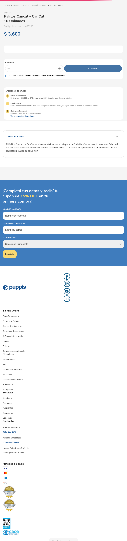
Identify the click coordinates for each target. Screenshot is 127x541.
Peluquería (7, 403)
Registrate (9, 254)
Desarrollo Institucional (13, 380)
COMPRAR (93, 68)
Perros (16, 5)
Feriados (6, 346)
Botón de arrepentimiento (14, 351)
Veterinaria (7, 398)
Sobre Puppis (8, 360)
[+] (59, 68)
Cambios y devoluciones (13, 331)
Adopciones (8, 413)
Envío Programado (11, 316)
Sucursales (7, 374)
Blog (5, 365)
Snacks (25, 5)
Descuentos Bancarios (12, 326)
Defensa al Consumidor (13, 336)
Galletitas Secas (39, 5)
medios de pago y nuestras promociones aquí (45, 75)
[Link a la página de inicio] (7, 5)
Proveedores (8, 384)
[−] (8, 68)
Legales (6, 341)
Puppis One (8, 408)
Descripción (63, 136)
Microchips (7, 418)
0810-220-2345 (9, 432)
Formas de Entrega (11, 321)
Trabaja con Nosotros (12, 370)
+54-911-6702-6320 (11, 442)
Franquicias (8, 389)
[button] (20, 116)
